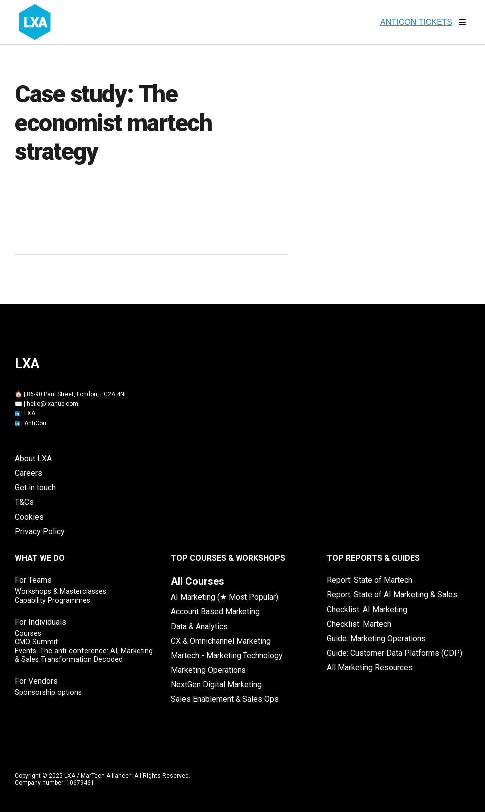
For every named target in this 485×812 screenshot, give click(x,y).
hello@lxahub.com (52, 403)
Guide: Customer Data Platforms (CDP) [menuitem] (394, 653)
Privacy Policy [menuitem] (40, 531)
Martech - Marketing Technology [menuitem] (227, 655)
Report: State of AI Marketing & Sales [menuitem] (392, 594)
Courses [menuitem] (28, 633)
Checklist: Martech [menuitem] (359, 624)
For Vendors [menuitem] (36, 681)
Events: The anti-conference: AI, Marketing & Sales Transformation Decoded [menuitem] (84, 655)
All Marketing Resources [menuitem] (370, 667)
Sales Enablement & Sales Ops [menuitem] (225, 699)
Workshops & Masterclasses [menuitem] (60, 591)
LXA (29, 413)
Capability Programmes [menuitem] (52, 600)
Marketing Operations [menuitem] (208, 670)
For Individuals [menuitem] (40, 622)
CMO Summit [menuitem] (36, 642)
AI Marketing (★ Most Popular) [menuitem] (224, 597)
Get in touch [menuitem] (35, 487)
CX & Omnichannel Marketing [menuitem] (221, 641)
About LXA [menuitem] (33, 458)
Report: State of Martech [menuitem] (369, 580)
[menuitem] (197, 581)
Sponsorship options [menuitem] (48, 692)
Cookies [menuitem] (29, 517)
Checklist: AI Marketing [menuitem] (367, 609)
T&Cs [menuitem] (24, 502)
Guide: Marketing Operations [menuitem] (376, 638)
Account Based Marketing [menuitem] (215, 611)
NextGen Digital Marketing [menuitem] (216, 684)
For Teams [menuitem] (33, 580)
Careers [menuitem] (28, 473)
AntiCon (35, 423)
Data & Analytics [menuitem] (199, 626)
